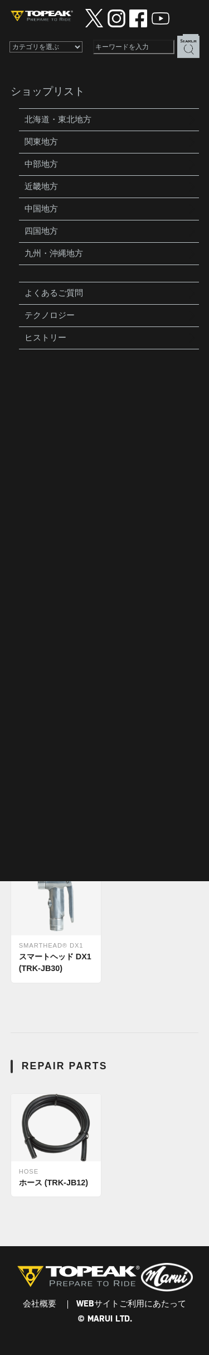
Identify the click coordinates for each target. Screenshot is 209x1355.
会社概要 (39, 1304)
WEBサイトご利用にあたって (131, 1304)
